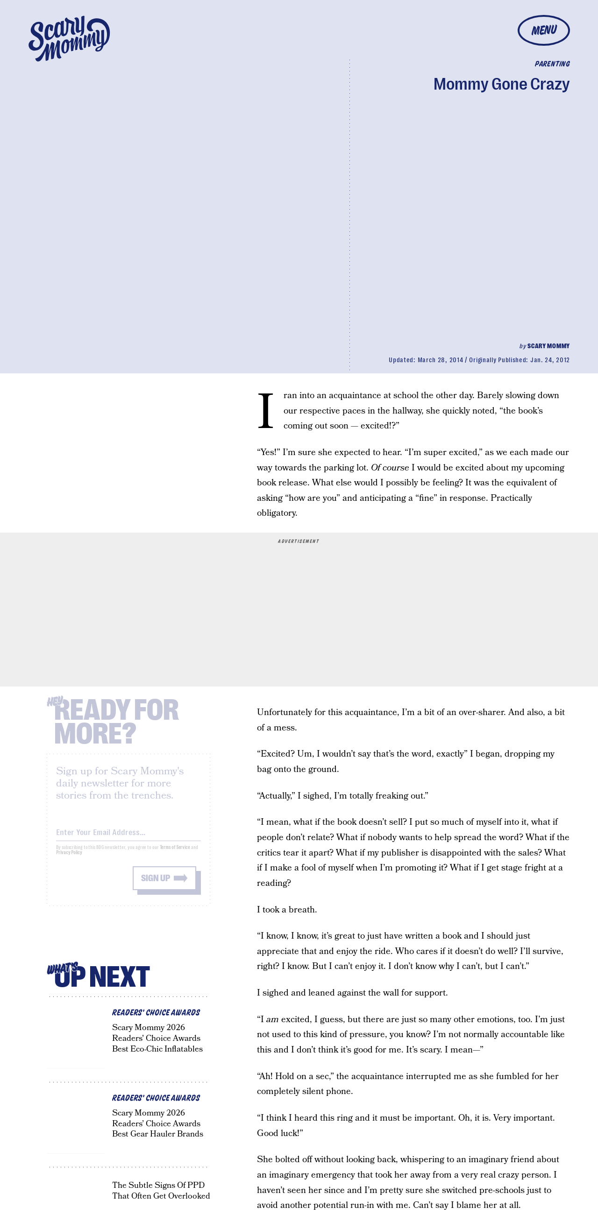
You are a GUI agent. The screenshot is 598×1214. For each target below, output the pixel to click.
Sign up (155, 885)
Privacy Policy (69, 859)
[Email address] (128, 837)
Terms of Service (175, 854)
